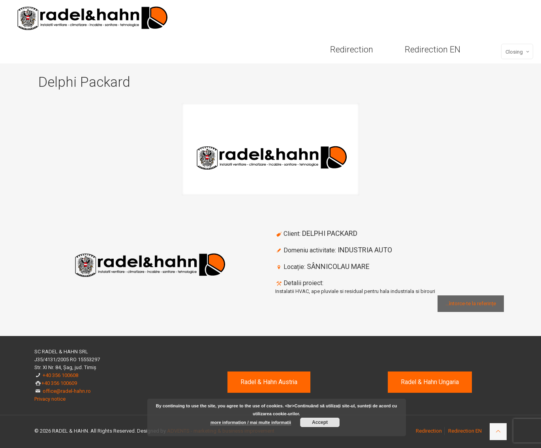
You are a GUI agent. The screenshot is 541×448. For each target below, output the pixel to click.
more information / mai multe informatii (250, 422)
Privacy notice (50, 399)
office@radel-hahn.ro (67, 391)
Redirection (429, 431)
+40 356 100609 (59, 383)
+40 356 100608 (60, 375)
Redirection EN (465, 431)
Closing (517, 52)
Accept (320, 422)
